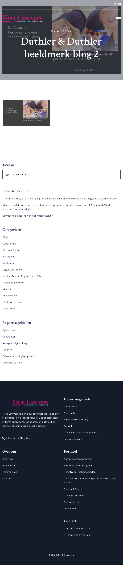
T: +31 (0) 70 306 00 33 (77, 528)
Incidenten (8, 263)
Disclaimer (70, 508)
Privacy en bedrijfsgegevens (18, 356)
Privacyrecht (9, 295)
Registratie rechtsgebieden (80, 472)
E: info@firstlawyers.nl (77, 535)
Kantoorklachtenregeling (78, 465)
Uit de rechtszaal (12, 302)
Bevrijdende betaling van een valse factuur (27, 215)
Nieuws (6, 289)
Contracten (9, 336)
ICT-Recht (8, 256)
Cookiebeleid (71, 502)
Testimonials (9, 472)
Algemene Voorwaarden (78, 459)
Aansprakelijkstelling (14, 343)
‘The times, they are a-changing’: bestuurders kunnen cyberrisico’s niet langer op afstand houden (60, 198)
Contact (7, 478)
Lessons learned (12, 362)
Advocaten (8, 465)
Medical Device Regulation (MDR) (21, 276)
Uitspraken (8, 308)
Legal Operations (12, 269)
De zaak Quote (11, 250)
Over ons (7, 459)
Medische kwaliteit (13, 282)
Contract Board (73, 489)
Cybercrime (9, 243)
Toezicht (7, 349)
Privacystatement (74, 495)
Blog (5, 237)
